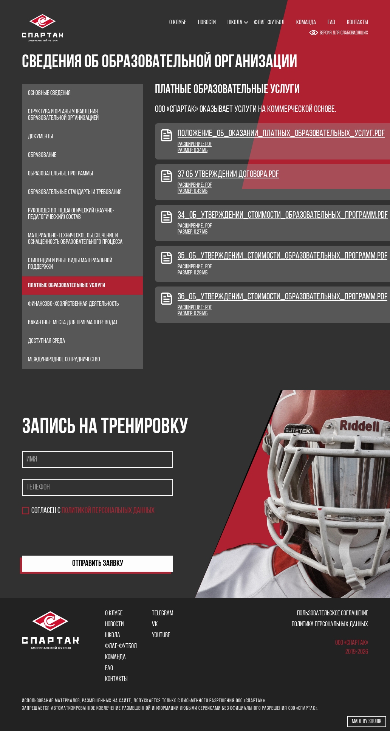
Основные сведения (49, 93)
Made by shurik (367, 722)
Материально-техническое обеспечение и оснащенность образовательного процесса (75, 238)
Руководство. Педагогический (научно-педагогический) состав (71, 214)
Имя (31, 459)
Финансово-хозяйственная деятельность (73, 304)
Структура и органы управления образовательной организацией (63, 114)
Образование (42, 155)
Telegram (162, 613)
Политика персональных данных (330, 624)
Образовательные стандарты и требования (75, 192)
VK (155, 624)
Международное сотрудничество (64, 359)
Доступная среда (46, 341)
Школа (235, 22)
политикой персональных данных (108, 511)
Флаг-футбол (269, 22)
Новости (207, 22)
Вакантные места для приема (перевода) (72, 322)
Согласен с (93, 511)
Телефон (38, 487)
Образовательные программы (60, 173)
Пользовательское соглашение (332, 613)
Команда (306, 22)
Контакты (357, 22)
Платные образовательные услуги (66, 285)
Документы (40, 136)
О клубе (177, 22)
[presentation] (79, 535)
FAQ (331, 22)
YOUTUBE (161, 635)
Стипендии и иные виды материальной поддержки (70, 263)
